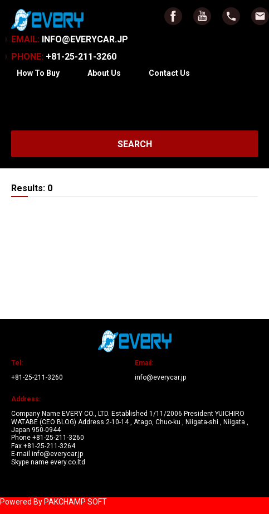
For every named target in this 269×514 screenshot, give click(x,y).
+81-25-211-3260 (63, 56)
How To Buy (38, 73)
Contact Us (169, 73)
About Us (104, 73)
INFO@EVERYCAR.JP (69, 39)
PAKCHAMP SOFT (75, 501)
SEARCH (135, 144)
